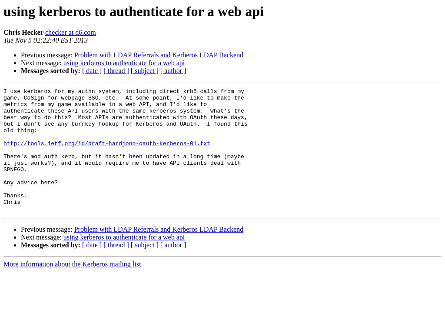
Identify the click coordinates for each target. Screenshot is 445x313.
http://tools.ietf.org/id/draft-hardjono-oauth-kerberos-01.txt (106, 155)
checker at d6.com (70, 32)
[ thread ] (116, 70)
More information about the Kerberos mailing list (72, 289)
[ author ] (173, 70)
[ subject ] (145, 70)
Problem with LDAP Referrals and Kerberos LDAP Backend (158, 55)
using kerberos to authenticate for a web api (124, 63)
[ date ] (92, 70)
